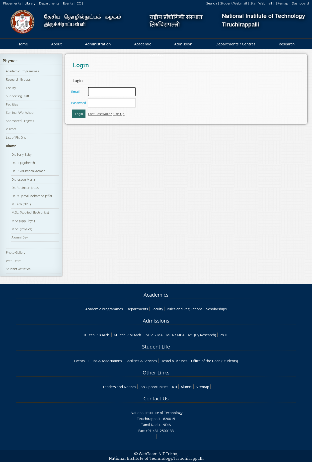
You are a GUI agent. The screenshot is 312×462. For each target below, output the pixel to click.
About (56, 43)
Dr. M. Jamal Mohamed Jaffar (31, 196)
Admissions (156, 320)
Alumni (11, 145)
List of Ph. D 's (16, 137)
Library (30, 3)
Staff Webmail (261, 3)
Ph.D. (224, 335)
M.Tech (120, 335)
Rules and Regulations (185, 309)
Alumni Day (19, 237)
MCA (170, 335)
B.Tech (89, 335)
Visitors (11, 129)
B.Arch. (104, 335)
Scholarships (216, 309)
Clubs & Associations (105, 360)
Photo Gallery (15, 252)
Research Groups (18, 79)
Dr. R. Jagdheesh (23, 162)
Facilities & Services (141, 360)
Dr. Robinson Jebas (24, 187)
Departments (49, 3)
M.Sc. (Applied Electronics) (30, 212)
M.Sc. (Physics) (21, 229)
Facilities (12, 104)
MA (159, 335)
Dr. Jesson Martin (23, 179)
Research (287, 43)
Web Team (13, 260)
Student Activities (18, 269)
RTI (174, 386)
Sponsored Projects (20, 120)
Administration (98, 43)
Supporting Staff (17, 96)
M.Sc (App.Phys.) (23, 221)
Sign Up (118, 114)
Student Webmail (233, 3)
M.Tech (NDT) (21, 204)
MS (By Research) (202, 335)
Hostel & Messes (173, 360)
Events (68, 3)
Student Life (156, 346)
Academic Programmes (22, 71)
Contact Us (155, 398)
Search (211, 3)
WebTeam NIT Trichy (158, 454)
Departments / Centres (235, 43)
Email (75, 91)
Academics (156, 294)
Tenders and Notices (119, 386)
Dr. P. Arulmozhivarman (28, 171)
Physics (9, 60)
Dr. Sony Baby (21, 154)
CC (79, 3)
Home (22, 43)
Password (78, 103)
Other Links (156, 372)
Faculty (11, 88)
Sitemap (282, 3)
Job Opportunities (154, 386)
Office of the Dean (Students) (214, 360)
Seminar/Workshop (20, 112)
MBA (181, 335)
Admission (183, 43)
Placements (12, 3)
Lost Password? (100, 114)
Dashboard (300, 3)
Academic (142, 43)
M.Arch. (136, 335)
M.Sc (149, 335)
